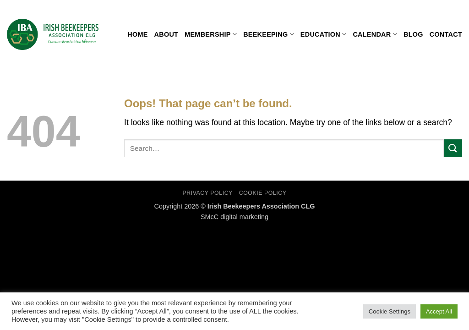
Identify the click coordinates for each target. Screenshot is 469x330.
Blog (413, 34)
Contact (446, 34)
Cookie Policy (263, 193)
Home (137, 34)
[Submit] (453, 148)
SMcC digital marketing (234, 216)
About (166, 34)
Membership (211, 34)
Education (323, 34)
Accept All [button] (439, 311)
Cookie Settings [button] (389, 311)
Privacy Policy (207, 193)
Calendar (375, 34)
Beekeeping (268, 34)
